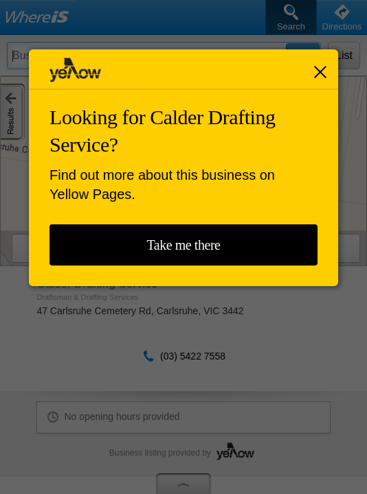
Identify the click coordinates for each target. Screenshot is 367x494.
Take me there (183, 244)
